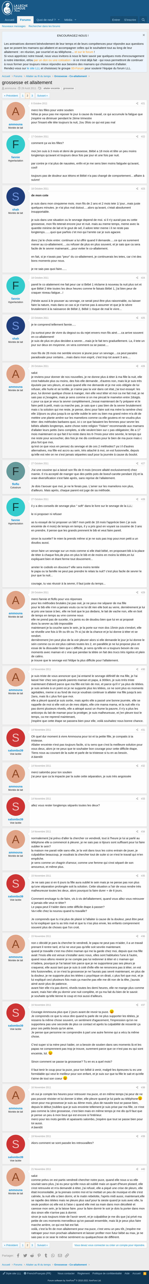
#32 (143, 765)
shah (15, 209)
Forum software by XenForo (74, 1280)
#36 (143, 936)
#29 (143, 592)
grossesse (68, 88)
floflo (15, 484)
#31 (143, 729)
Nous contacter (66, 1273)
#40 (143, 1169)
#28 (143, 499)
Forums (25, 19)
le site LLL (33, 68)
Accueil (9, 19)
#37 (143, 1005)
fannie (15, 157)
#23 (143, 188)
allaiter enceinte (51, 88)
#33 (143, 798)
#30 (143, 669)
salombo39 (15, 750)
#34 (143, 831)
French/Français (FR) (37, 1273)
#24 (143, 277)
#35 (143, 875)
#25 (143, 318)
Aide (127, 1273)
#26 (143, 366)
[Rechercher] (143, 19)
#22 (143, 136)
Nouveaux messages (13, 26)
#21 (143, 103)
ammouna (10, 88)
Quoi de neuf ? (45, 19)
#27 (143, 463)
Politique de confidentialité (107, 1273)
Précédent (12, 95)
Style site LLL (12, 1273)
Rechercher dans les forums (44, 26)
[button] (59, 19)
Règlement (83, 1273)
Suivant (41, 95)
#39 (143, 1136)
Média (68, 19)
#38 (143, 1087)
